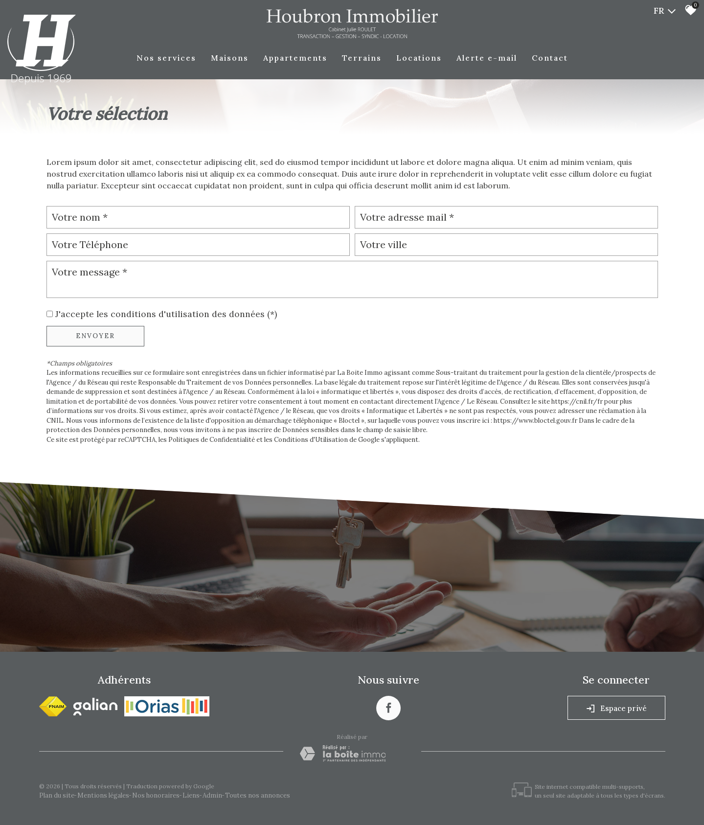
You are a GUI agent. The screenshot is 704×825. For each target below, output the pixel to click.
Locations (419, 58)
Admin (212, 795)
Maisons (230, 58)
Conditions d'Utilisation (311, 439)
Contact (550, 58)
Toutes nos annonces (257, 795)
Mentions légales (103, 795)
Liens (191, 795)
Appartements (295, 58)
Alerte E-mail (486, 58)
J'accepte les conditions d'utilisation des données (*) (166, 314)
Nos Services (166, 58)
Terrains (362, 58)
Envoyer (95, 336)
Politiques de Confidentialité (211, 439)
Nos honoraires (156, 795)
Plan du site (56, 795)
